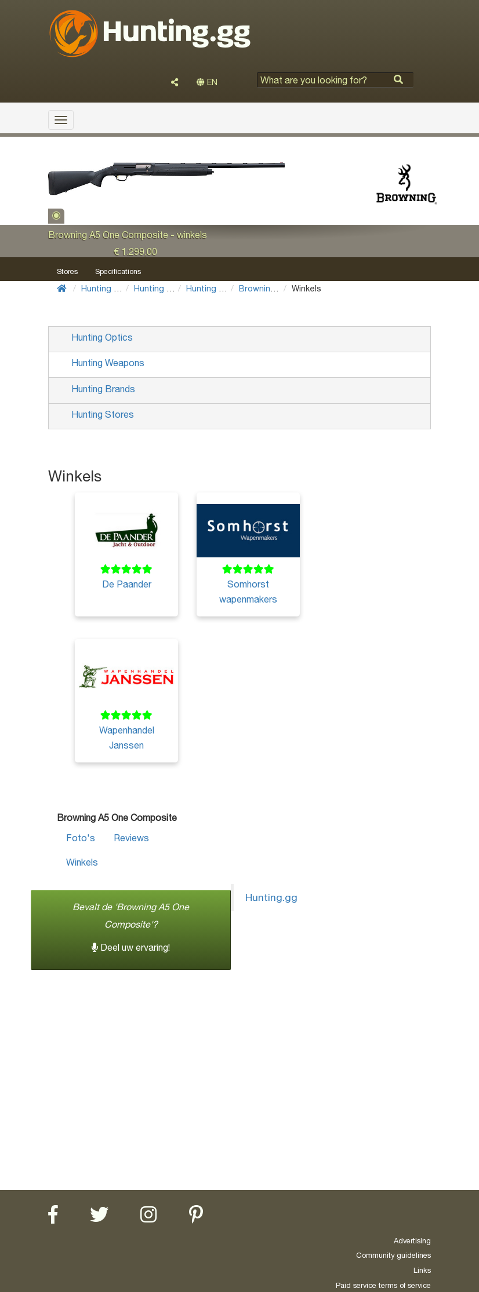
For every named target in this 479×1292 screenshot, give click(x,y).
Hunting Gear (107, 288)
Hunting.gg (271, 897)
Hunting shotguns (221, 288)
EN (207, 82)
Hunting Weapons (168, 288)
